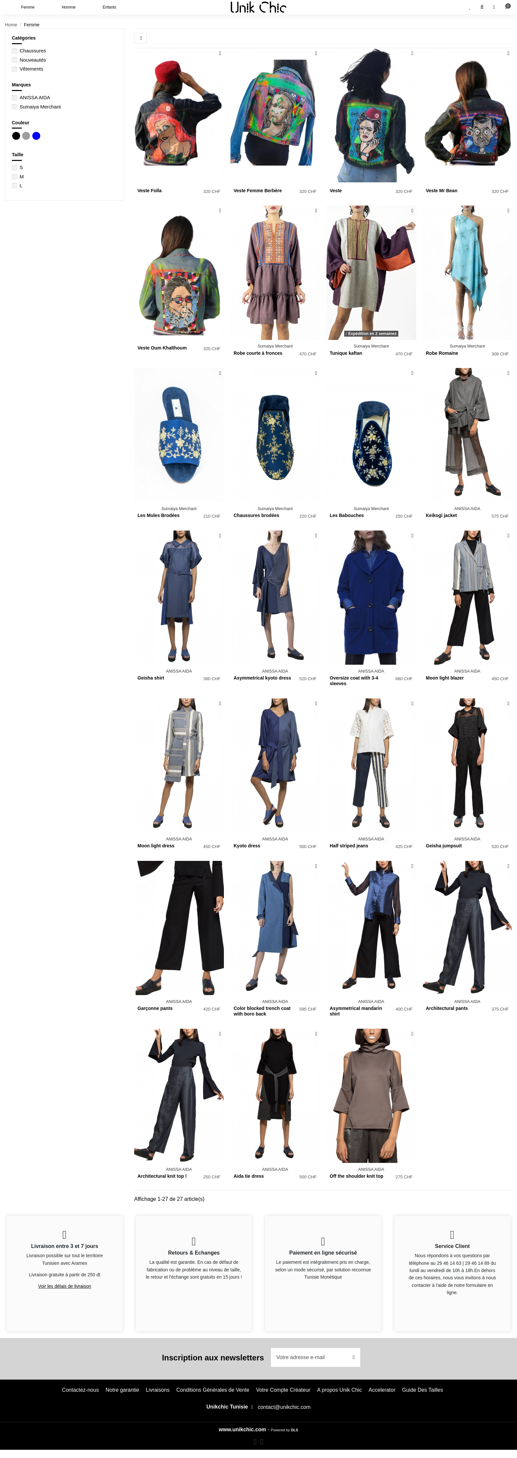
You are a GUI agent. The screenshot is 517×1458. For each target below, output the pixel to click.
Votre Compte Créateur (283, 1390)
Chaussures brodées (257, 515)
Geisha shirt (150, 678)
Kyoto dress (247, 845)
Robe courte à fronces (258, 353)
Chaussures (32, 50)
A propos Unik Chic (339, 1390)
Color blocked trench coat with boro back (262, 1011)
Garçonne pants (155, 1008)
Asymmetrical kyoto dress (262, 678)
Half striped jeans (349, 845)
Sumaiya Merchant (40, 106)
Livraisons (157, 1390)
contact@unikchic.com (284, 1407)
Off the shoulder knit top (356, 1176)
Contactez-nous (80, 1390)
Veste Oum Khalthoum (162, 347)
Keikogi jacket (441, 515)
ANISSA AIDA (34, 97)
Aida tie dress (249, 1176)
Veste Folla (149, 190)
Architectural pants (447, 1008)
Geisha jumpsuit (444, 845)
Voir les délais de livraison (64, 1286)
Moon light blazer (445, 678)
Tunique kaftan (346, 353)
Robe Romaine (442, 353)
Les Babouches (347, 515)
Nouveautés (32, 60)
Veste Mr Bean (442, 190)
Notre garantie (122, 1390)
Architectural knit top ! (162, 1176)
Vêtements (31, 69)
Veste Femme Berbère (258, 190)
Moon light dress (155, 845)
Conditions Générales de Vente (212, 1390)
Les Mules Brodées (158, 515)
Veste (336, 190)
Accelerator (382, 1390)
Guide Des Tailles (422, 1390)
